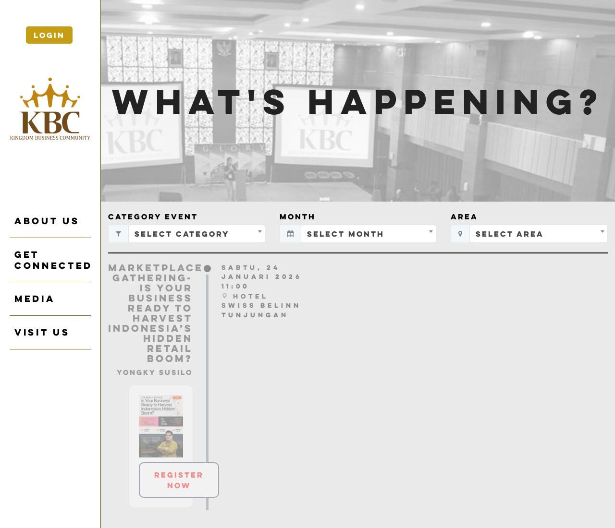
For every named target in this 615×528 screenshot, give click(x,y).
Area (464, 216)
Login (49, 35)
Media (34, 298)
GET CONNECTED (52, 260)
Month (298, 216)
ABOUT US (46, 221)
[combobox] (196, 234)
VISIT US (42, 332)
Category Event (153, 216)
